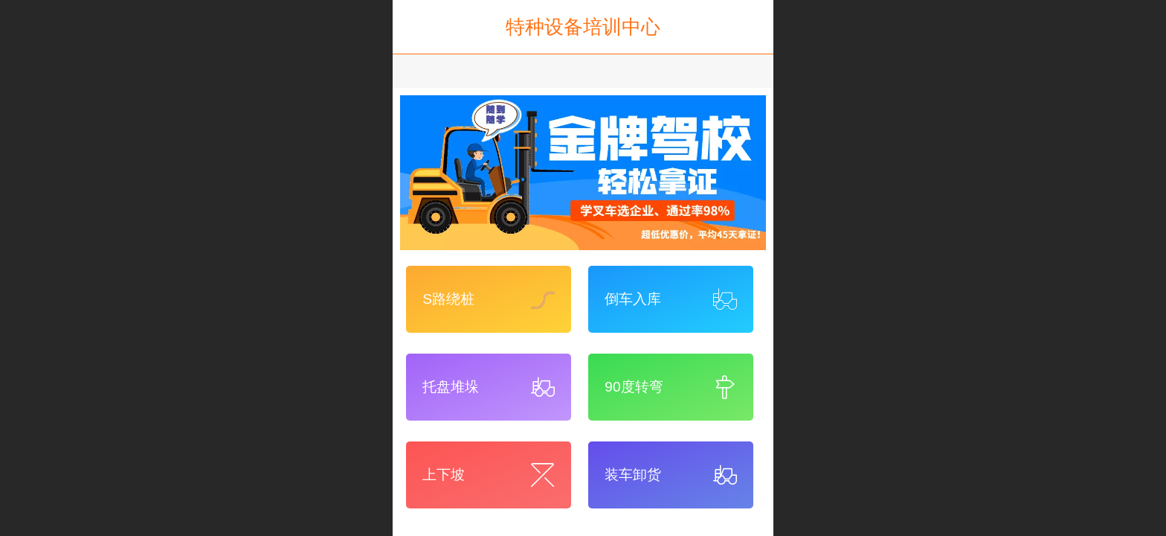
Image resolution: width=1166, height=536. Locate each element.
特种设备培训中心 (583, 26)
